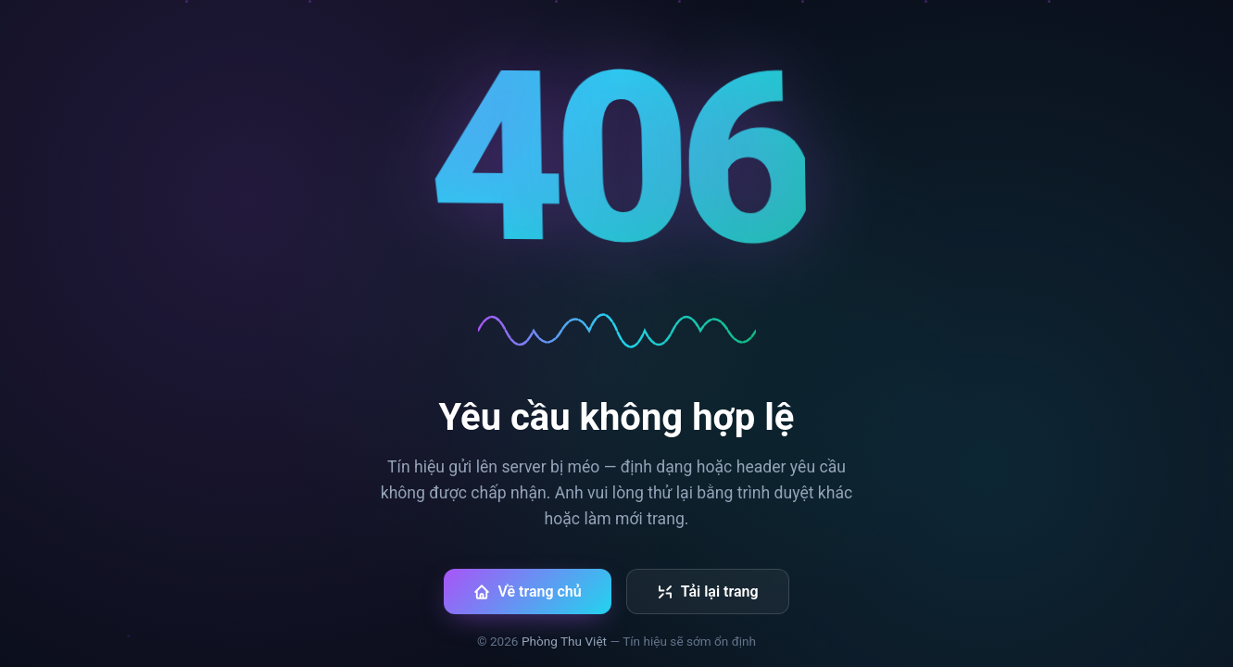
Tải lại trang (708, 591)
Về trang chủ (527, 591)
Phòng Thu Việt (564, 641)
